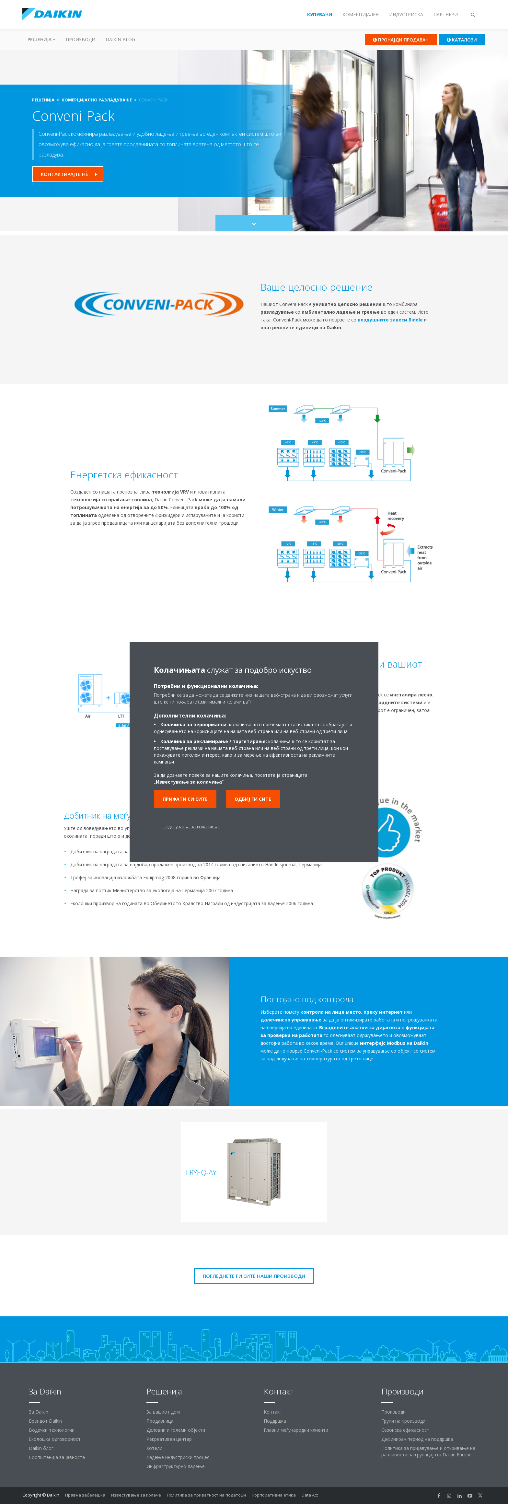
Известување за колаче (136, 1495)
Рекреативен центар (169, 1439)
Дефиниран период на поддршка (417, 1439)
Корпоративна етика (274, 1495)
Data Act (310, 1495)
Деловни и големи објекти (175, 1430)
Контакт (273, 1412)
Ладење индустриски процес (177, 1457)
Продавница (159, 1421)
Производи (80, 39)
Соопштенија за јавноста (57, 1457)
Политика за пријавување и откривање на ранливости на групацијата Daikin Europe (428, 1451)
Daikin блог (41, 1448)
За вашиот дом (163, 1412)
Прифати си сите (185, 799)
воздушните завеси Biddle (390, 320)
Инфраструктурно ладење (175, 1466)
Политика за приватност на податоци (206, 1495)
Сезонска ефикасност (405, 1430)
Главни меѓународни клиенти (296, 1430)
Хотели (154, 1448)
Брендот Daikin (45, 1421)
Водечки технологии (52, 1430)
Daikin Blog (120, 39)
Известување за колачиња (189, 782)
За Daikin (38, 1412)
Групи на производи (403, 1421)
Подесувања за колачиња (191, 826)
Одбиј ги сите (253, 799)
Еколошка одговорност (55, 1439)
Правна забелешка (85, 1495)
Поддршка (275, 1421)
